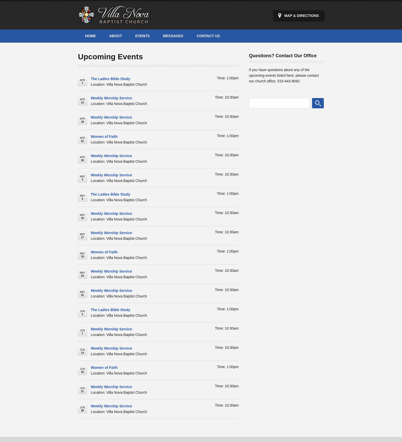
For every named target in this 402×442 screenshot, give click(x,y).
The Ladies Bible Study (110, 79)
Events (142, 36)
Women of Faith (104, 136)
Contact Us (208, 36)
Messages (173, 36)
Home (90, 36)
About (115, 36)
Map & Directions (301, 16)
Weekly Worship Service (111, 98)
